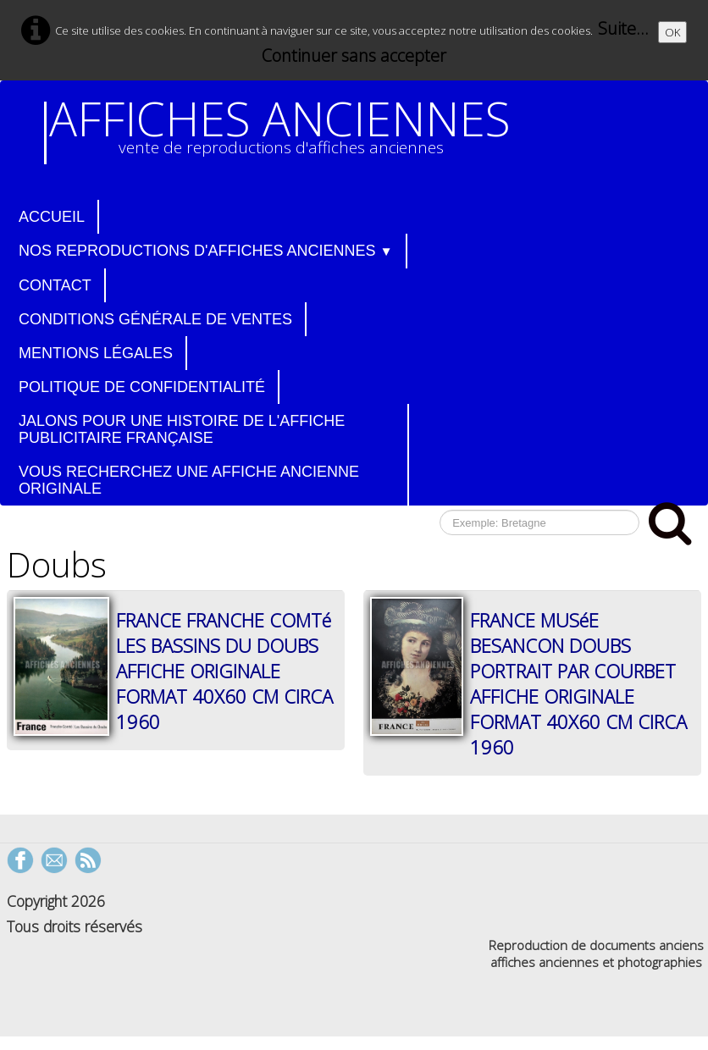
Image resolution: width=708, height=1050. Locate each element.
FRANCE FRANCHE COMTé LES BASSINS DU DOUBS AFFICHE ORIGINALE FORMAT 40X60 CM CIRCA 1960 (224, 670)
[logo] (283, 133)
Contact (55, 285)
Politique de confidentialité (142, 387)
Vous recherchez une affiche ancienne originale (189, 480)
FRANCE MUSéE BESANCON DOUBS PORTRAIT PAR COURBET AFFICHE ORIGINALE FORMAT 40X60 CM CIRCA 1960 (578, 683)
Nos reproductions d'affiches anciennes (206, 250)
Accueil (52, 216)
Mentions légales (96, 353)
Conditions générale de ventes (155, 319)
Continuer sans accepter (354, 55)
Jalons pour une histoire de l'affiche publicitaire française (182, 429)
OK (672, 32)
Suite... (623, 28)
